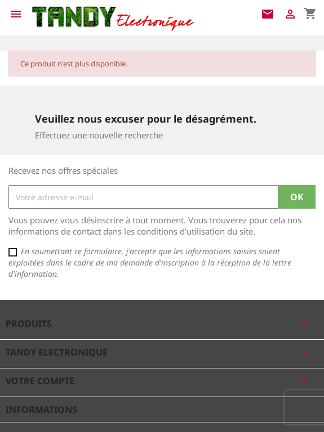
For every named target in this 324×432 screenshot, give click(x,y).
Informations (41, 409)
